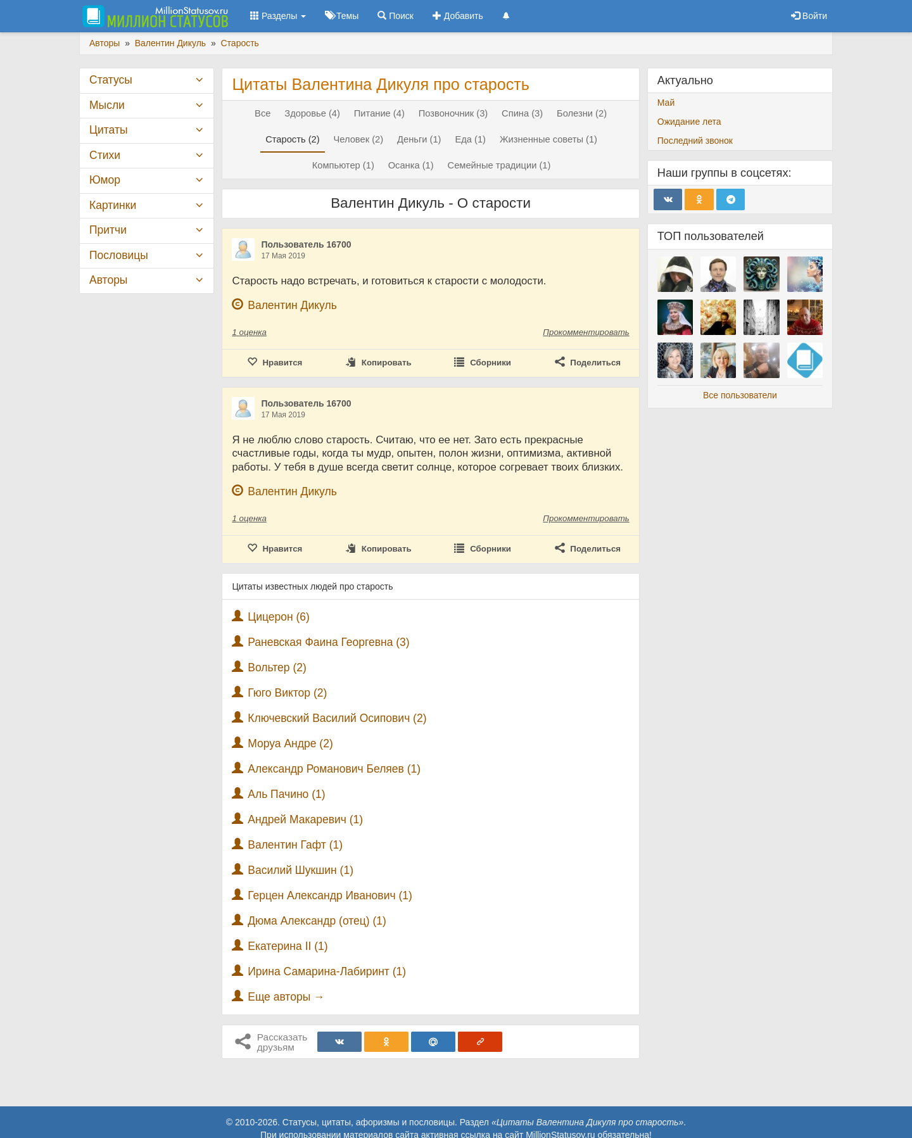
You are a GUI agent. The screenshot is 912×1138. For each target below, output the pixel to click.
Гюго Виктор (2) (287, 692)
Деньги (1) (419, 139)
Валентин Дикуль (292, 305)
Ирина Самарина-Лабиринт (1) (327, 971)
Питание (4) (379, 113)
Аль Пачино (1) (286, 794)
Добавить (458, 16)
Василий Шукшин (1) (300, 870)
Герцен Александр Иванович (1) (330, 895)
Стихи (104, 155)
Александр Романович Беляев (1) (334, 768)
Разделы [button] (278, 16)
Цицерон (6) (279, 616)
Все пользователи (740, 395)
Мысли (107, 105)
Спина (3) (522, 113)
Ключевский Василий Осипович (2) (337, 718)
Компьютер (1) (343, 165)
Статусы (110, 79)
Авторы (108, 280)
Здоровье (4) (312, 113)
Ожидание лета (689, 122)
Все (262, 113)
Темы (341, 16)
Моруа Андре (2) (290, 743)
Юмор (104, 180)
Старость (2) (292, 139)
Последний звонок (695, 141)
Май (665, 103)
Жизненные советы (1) (548, 139)
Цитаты (108, 129)
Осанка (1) (411, 165)
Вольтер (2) (277, 667)
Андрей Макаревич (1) (305, 819)
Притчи (108, 230)
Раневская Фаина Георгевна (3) (328, 642)
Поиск (395, 16)
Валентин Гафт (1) (295, 844)
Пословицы (118, 255)
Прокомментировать (586, 332)
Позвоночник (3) (453, 113)
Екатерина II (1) (287, 946)
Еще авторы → (286, 996)
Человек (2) (359, 139)
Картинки (112, 205)
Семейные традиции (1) (499, 165)
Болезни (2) (582, 113)
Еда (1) (470, 139)
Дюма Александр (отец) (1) (317, 920)
